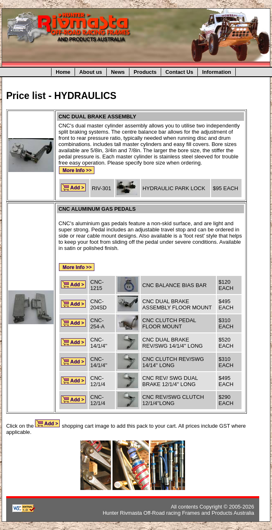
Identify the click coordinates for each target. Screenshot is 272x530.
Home (63, 72)
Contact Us (179, 72)
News (117, 72)
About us (90, 72)
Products (145, 72)
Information (216, 72)
